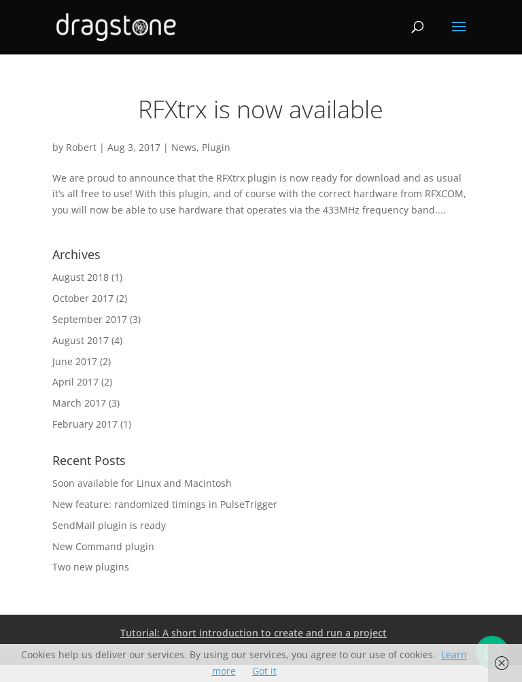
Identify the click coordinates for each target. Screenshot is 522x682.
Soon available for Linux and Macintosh (142, 483)
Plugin (216, 147)
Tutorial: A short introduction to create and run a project (253, 632)
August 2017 (80, 340)
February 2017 (85, 423)
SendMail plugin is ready (109, 525)
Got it (264, 670)
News (183, 147)
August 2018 (80, 277)
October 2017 (83, 298)
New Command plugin (103, 546)
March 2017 (79, 402)
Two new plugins (90, 566)
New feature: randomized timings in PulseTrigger (164, 504)
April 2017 (75, 381)
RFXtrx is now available (260, 109)
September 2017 (89, 319)
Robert (81, 147)
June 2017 (74, 361)
